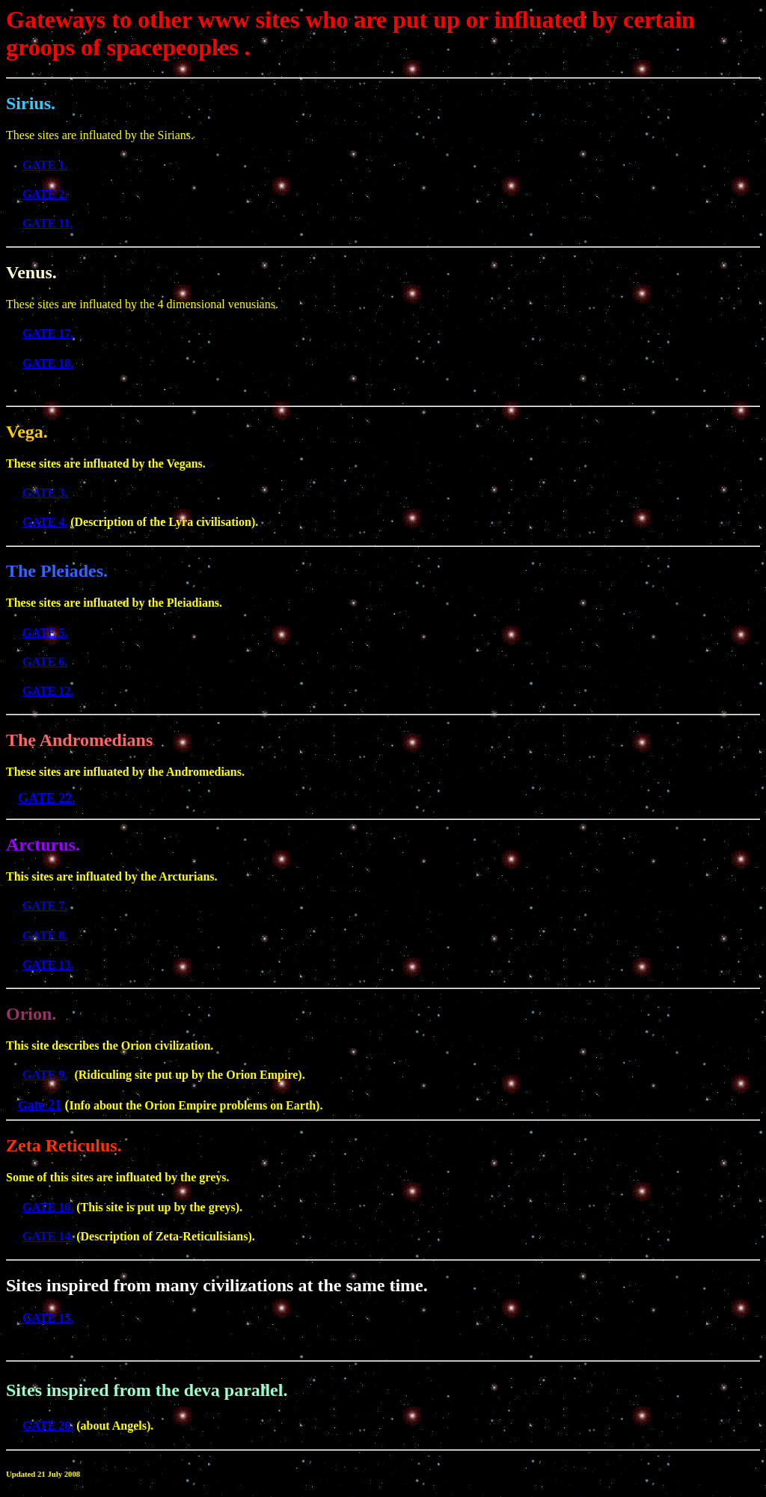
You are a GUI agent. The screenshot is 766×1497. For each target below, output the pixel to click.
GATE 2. (44, 194)
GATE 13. (47, 964)
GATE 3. (44, 492)
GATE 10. (47, 1207)
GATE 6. (44, 661)
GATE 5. (44, 632)
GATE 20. (47, 1425)
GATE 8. (44, 935)
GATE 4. (44, 521)
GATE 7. (44, 905)
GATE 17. (47, 333)
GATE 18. (47, 363)
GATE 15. (47, 1317)
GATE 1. (44, 165)
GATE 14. (47, 1236)
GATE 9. (44, 1074)
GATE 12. (47, 691)
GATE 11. (47, 223)
